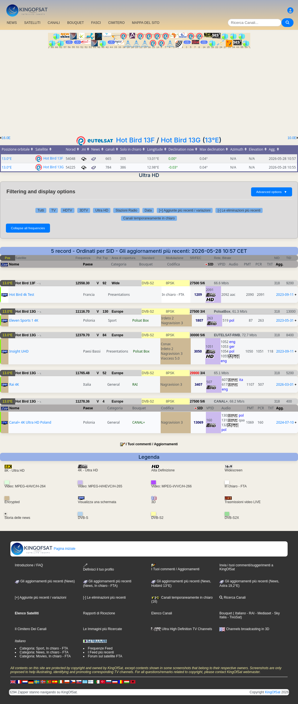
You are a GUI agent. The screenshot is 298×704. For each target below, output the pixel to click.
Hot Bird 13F (135, 140)
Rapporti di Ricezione (99, 613)
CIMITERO (116, 23)
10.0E (292, 138)
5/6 (202, 283)
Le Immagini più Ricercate (102, 629)
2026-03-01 (285, 384)
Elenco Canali (161, 613)
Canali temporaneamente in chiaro (149, 218)
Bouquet (225, 613)
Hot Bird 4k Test (21, 294)
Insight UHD (19, 351)
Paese (88, 264)
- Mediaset (262, 613)
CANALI (54, 23)
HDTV (67, 210)
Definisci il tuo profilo (98, 567)
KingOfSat (272, 692)
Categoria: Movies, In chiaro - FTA (45, 656)
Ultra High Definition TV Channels (181, 629)
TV (53, 210)
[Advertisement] (149, 90)
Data (148, 210)
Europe (117, 312)
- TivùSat (234, 617)
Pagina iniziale (43, 549)
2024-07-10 (285, 422)
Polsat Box (140, 320)
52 (104, 373)
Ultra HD (101, 210)
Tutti (41, 210)
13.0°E (7, 158)
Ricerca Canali (232, 597)
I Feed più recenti (101, 652)
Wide (116, 283)
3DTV (83, 210)
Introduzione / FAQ (29, 565)
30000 (194, 335)
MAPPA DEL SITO (146, 23)
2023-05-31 (285, 320)
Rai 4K (14, 384)
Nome (14, 264)
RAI (135, 384)
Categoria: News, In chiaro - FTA (44, 652)
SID (210, 264)
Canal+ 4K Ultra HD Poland (30, 422)
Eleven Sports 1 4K (23, 320)
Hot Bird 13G (181, 140)
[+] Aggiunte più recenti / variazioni (184, 210)
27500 (194, 283)
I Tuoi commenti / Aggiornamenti (152, 444)
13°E (212, 140)
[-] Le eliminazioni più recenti (239, 210)
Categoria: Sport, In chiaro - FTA (44, 648)
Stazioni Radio (126, 210)
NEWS (12, 23)
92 (104, 283)
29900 (194, 373)
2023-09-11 (285, 294)
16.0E (6, 138)
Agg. (279, 264)
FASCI (96, 23)
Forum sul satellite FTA (105, 656)
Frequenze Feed (100, 648)
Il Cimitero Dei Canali (31, 629)
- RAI (250, 613)
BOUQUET (75, 23)
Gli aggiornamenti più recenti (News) (45, 581)
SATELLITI (32, 23)
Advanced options (271, 192)
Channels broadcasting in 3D (244, 629)
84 (104, 335)
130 (105, 312)
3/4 (202, 312)
